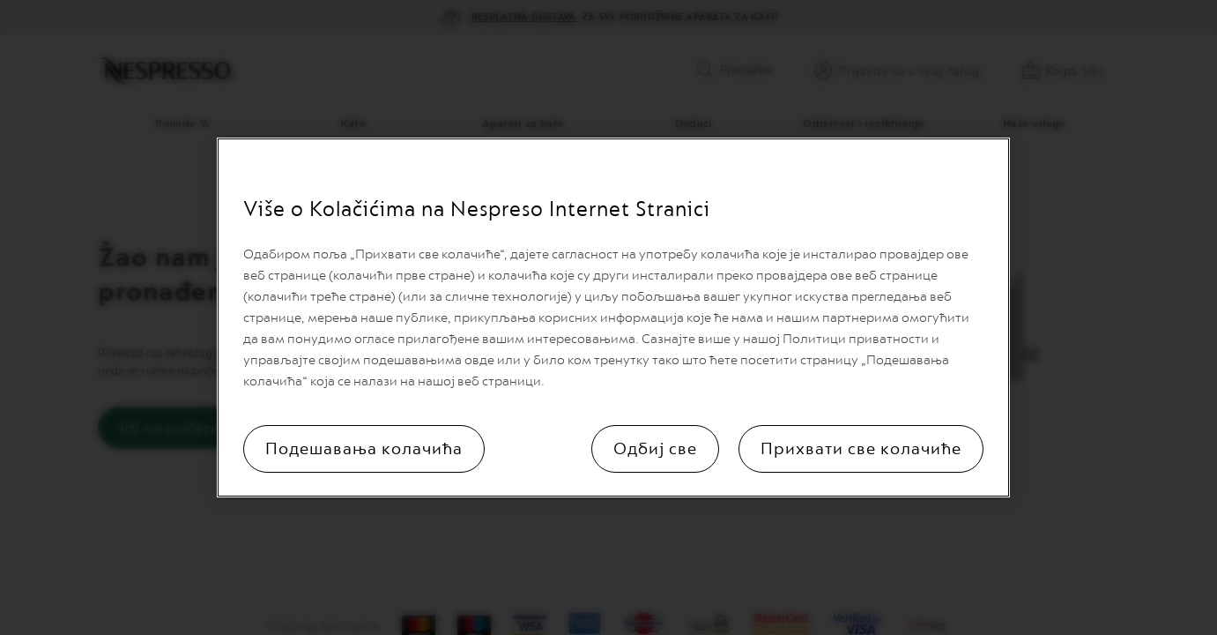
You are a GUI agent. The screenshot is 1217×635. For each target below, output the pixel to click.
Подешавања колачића (364, 448)
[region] (613, 317)
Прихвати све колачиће (861, 448)
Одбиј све (655, 448)
